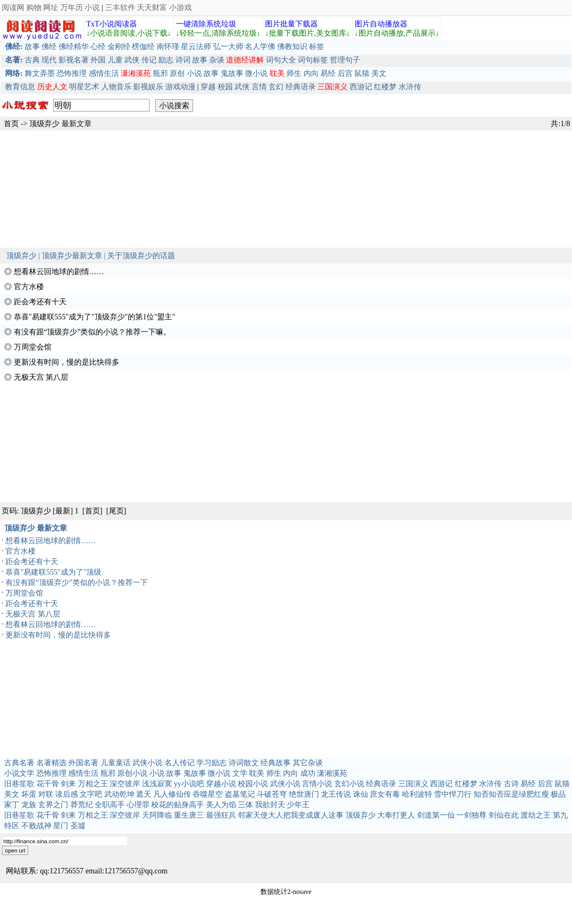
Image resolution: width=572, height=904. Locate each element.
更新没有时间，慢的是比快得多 (66, 362)
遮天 (143, 794)
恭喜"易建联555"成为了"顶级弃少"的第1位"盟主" (94, 317)
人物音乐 (116, 87)
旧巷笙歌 (19, 784)
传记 (149, 60)
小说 (92, 7)
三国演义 (413, 784)
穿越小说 (221, 784)
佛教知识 (292, 46)
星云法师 (196, 46)
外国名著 (83, 763)
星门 (60, 825)
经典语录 (301, 87)
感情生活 (104, 73)
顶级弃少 (44, 123)
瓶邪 (160, 73)
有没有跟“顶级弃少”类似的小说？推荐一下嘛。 (92, 332)
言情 (259, 87)
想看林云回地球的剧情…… (59, 271)
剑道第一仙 (436, 815)
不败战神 (36, 825)
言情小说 (317, 784)
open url (15, 850)
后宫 (345, 73)
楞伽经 (143, 46)
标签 (316, 46)
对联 (45, 794)
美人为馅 (221, 804)
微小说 (256, 73)
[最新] (63, 511)
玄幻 (275, 87)
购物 (33, 7)
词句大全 (281, 60)
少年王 (298, 804)
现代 (49, 60)
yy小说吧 (189, 784)
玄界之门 (53, 804)
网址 (50, 7)
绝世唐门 (304, 794)
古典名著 (19, 763)
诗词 (183, 60)
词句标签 (313, 60)
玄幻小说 (349, 784)
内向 (311, 73)
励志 (165, 60)
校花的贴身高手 (177, 804)
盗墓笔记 (240, 794)
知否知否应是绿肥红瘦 (511, 794)
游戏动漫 (180, 87)
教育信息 (20, 87)
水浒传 (410, 87)
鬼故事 (232, 73)
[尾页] (116, 511)
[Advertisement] (251, 189)
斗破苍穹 (272, 794)
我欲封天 (270, 804)
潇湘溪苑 (332, 773)
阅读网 (13, 7)
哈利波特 (417, 794)
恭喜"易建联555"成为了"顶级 (53, 572)
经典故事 (275, 763)
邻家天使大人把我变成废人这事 (290, 815)
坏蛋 (28, 794)
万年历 (71, 7)
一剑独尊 (471, 815)
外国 (98, 60)
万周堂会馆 (33, 347)
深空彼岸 (125, 784)
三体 (245, 804)
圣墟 (77, 825)
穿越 (208, 87)
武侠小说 (147, 763)
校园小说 (253, 784)
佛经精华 (74, 46)
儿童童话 (115, 763)
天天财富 (152, 7)
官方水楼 (29, 286)
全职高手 (110, 804)
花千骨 (47, 784)
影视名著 (74, 60)
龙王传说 (336, 794)
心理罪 (138, 804)
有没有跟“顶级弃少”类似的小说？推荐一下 (76, 582)
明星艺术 (84, 87)
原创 (177, 73)
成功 (307, 773)
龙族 (28, 804)
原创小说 (132, 773)
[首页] (92, 511)
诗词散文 (244, 763)
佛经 (49, 46)
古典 (32, 60)
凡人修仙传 (172, 794)
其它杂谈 (308, 763)
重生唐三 (189, 815)
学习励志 (211, 763)
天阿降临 (157, 815)
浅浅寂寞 (157, 784)
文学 (239, 773)
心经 (98, 46)
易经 (327, 73)
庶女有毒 (385, 794)
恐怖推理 (72, 73)
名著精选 (51, 763)
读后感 (66, 794)
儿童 (115, 60)
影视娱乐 (148, 87)
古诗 (511, 784)
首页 (11, 123)
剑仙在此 (504, 815)
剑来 (68, 784)
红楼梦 (385, 87)
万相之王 (93, 784)
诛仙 (360, 794)
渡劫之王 (535, 815)
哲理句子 (345, 60)
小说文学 (19, 773)
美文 (378, 73)
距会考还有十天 (40, 302)
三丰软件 (120, 7)
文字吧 (91, 794)
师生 (293, 73)
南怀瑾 (168, 46)
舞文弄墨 (40, 73)
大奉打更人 (396, 815)
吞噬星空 (208, 794)
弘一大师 (228, 46)
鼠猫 (361, 73)
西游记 (361, 87)
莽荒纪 (81, 804)
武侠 (131, 60)
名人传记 (180, 763)
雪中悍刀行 (453, 794)
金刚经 (119, 46)
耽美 (256, 773)
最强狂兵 (221, 815)
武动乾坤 (119, 794)
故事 (32, 46)
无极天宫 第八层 (41, 377)
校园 (225, 87)
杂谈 (216, 60)
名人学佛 (260, 46)
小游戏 (180, 7)
